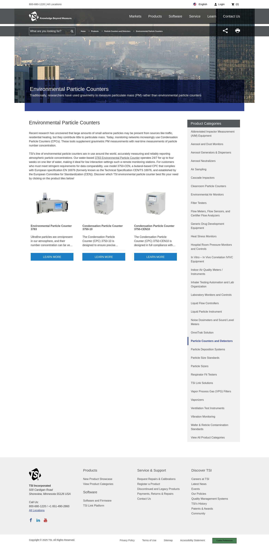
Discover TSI (201, 470)
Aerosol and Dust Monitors (207, 144)
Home (83, 31)
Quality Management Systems (209, 498)
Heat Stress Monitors (204, 236)
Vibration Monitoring (203, 416)
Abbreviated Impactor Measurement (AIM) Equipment (213, 133)
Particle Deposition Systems (208, 349)
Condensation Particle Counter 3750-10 (102, 227)
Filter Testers (199, 202)
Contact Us (231, 16)
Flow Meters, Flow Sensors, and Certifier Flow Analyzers (210, 213)
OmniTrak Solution (202, 332)
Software (175, 16)
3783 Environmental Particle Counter (117, 157)
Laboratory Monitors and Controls (211, 294)
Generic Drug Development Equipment (207, 225)
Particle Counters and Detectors (117, 31)
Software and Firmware (97, 500)
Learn (211, 16)
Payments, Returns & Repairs (155, 493)
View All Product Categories (208, 437)
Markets (135, 16)
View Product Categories (98, 484)
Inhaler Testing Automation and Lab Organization (212, 284)
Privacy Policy (126, 540)
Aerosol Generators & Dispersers (211, 152)
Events (195, 488)
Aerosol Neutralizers (203, 160)
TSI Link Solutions (202, 383)
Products (155, 16)
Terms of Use (149, 540)
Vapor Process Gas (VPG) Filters (211, 391)
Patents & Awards (202, 508)
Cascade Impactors (203, 177)
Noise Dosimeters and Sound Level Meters (212, 322)
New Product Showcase (97, 479)
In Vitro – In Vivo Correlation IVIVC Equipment (212, 259)
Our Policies (198, 493)
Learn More (52, 256)
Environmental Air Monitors (207, 194)
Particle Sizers (199, 366)
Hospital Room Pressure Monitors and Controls (211, 246)
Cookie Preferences (224, 541)
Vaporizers (197, 399)
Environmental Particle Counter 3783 (51, 227)
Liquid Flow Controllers (205, 303)
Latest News (199, 484)
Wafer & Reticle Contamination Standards (209, 427)
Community (198, 513)
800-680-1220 (37, 4)
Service (195, 16)
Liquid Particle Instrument (206, 311)
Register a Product (148, 484)
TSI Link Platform (93, 505)
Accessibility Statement (191, 540)
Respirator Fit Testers (204, 374)
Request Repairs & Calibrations (156, 479)
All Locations (54, 4)
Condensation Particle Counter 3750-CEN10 (154, 227)
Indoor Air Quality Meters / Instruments (207, 271)
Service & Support (151, 470)
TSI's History (199, 503)
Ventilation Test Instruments (207, 408)
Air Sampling (199, 169)
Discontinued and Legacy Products (158, 488)
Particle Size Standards (205, 357)
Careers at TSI (200, 479)
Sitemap (167, 540)
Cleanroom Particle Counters (208, 186)
